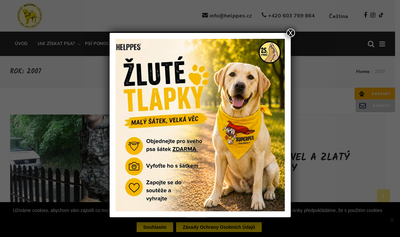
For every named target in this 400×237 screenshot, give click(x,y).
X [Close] (290, 33)
